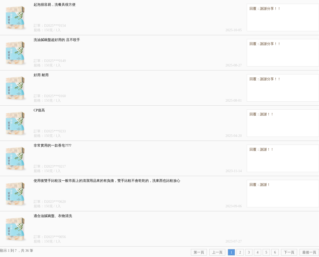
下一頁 (289, 252)
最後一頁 (309, 252)
